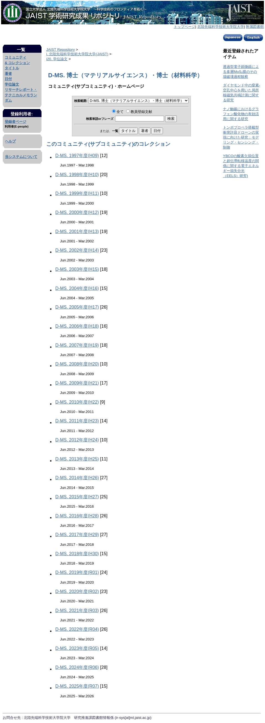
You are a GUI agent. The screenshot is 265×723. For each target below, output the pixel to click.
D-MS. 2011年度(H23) (77, 421)
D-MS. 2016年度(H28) (77, 515)
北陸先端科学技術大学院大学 (220, 27)
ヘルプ (10, 141)
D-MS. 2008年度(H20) (77, 364)
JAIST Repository (60, 49)
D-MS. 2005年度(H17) (77, 307)
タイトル (12, 68)
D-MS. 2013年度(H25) (77, 459)
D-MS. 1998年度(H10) (77, 174)
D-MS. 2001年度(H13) (77, 231)
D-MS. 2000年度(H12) (77, 212)
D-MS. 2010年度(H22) (77, 402)
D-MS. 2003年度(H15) (77, 269)
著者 (8, 73)
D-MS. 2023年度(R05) (77, 648)
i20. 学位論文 (56, 59)
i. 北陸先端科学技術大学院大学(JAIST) (77, 54)
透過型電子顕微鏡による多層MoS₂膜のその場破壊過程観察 (241, 72)
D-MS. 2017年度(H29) (77, 534)
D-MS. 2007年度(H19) (77, 345)
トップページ (184, 27)
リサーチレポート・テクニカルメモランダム (21, 95)
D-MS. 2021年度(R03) (77, 610)
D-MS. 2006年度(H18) (77, 326)
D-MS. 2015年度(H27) (77, 496)
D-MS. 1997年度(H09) (77, 155)
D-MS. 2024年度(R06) (77, 667)
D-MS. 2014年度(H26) (77, 477)
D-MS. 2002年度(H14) (77, 250)
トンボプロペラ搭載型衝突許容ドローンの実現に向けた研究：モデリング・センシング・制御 (241, 137)
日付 (8, 79)
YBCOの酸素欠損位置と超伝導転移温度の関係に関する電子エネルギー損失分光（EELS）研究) (241, 166)
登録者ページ (15, 122)
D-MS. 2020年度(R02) (77, 591)
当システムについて (21, 157)
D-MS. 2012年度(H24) (77, 440)
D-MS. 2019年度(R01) (77, 572)
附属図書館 (255, 27)
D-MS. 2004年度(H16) (77, 288)
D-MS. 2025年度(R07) (77, 686)
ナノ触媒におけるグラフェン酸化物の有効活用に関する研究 (241, 114)
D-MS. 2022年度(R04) (77, 629)
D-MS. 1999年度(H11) (77, 193)
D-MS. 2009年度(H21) (77, 383)
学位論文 (12, 84)
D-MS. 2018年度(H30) (77, 553)
